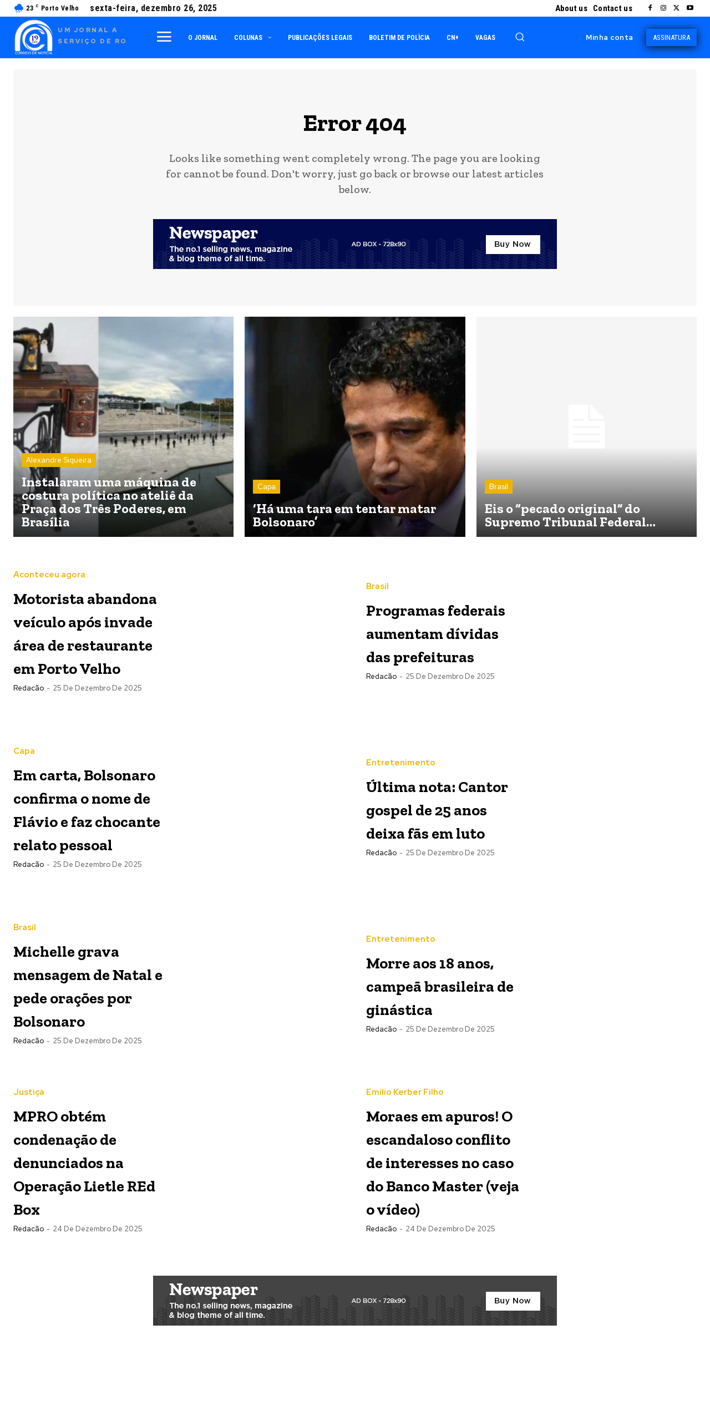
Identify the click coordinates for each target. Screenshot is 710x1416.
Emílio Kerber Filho (405, 1090)
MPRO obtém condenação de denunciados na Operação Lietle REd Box (88, 1169)
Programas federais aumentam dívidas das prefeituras (424, 637)
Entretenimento (400, 747)
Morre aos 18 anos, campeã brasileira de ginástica (435, 992)
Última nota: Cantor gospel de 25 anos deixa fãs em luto (438, 815)
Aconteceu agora (49, 559)
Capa (266, 493)
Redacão (28, 718)
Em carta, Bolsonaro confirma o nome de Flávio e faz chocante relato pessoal (90, 815)
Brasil (498, 493)
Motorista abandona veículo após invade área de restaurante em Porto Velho (91, 638)
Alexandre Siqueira (59, 466)
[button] (520, 37)
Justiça (28, 1101)
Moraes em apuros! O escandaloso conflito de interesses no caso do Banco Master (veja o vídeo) (438, 1192)
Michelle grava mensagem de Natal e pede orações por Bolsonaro (89, 992)
